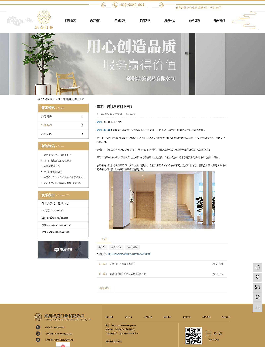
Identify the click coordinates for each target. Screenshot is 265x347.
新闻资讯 (145, 20)
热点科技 (118, 341)
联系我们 (219, 20)
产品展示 (120, 20)
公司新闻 (46, 116)
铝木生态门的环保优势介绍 (57, 155)
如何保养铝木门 (51, 166)
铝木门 (102, 247)
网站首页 (70, 20)
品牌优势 (194, 20)
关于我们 (95, 20)
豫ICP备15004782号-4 (129, 333)
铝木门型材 (133, 247)
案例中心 (169, 20)
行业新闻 (79, 99)
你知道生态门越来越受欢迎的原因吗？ (63, 183)
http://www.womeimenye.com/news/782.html (129, 254)
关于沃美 (129, 317)
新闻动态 (167, 317)
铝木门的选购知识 (52, 172)
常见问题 (46, 134)
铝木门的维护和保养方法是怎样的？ (128, 274)
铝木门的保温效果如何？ (122, 264)
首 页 (58, 99)
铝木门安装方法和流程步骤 (57, 160)
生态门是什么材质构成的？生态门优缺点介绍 (64, 177)
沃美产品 (148, 317)
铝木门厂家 (116, 247)
